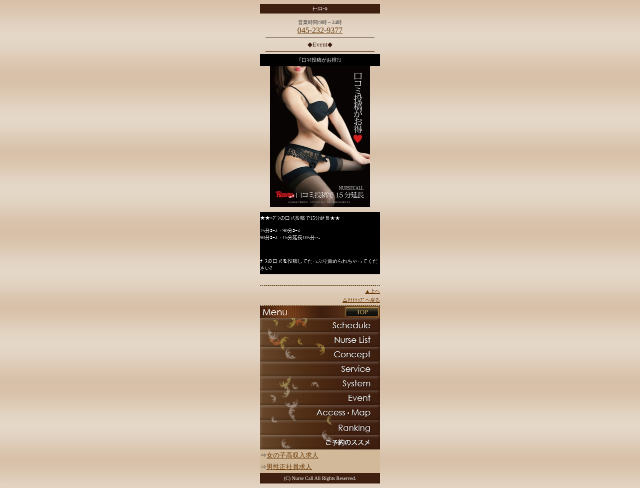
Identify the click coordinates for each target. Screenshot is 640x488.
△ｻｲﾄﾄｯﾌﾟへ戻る (361, 300)
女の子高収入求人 (292, 455)
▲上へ (372, 291)
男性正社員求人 (289, 466)
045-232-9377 (320, 30)
